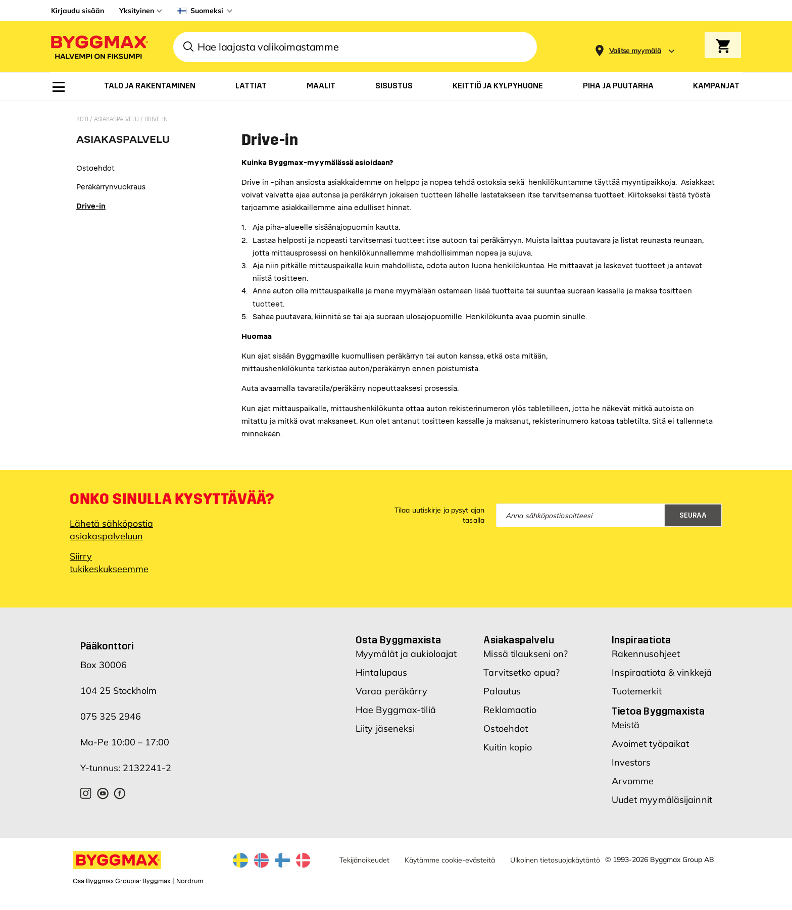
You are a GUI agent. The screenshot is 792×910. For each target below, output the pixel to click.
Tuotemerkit (637, 691)
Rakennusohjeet (646, 654)
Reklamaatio (509, 710)
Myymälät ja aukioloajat (406, 654)
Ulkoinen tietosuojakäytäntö (555, 860)
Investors (631, 762)
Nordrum (189, 881)
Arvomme (633, 781)
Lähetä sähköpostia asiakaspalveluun (111, 530)
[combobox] (355, 47)
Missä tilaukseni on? (525, 654)
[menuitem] (59, 87)
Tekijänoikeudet (364, 860)
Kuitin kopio (507, 747)
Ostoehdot (505, 728)
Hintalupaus (381, 672)
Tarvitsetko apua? (521, 672)
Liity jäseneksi (385, 728)
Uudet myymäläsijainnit (662, 799)
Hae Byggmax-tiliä (396, 710)
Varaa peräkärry (392, 691)
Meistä (626, 725)
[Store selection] (634, 47)
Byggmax (156, 881)
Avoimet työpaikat (650, 743)
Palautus (502, 691)
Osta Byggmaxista (398, 640)
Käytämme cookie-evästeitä (450, 860)
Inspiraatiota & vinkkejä (662, 672)
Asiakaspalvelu (117, 119)
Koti (83, 119)
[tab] (123, 143)
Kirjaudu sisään (77, 10)
